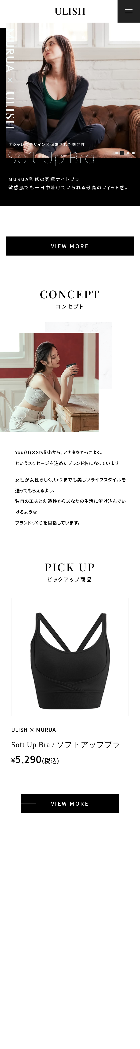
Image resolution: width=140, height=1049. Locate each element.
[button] (117, 153)
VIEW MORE (70, 246)
